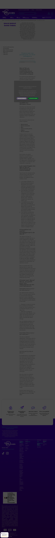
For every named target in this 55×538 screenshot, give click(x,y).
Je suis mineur (22, 98)
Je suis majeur (33, 98)
